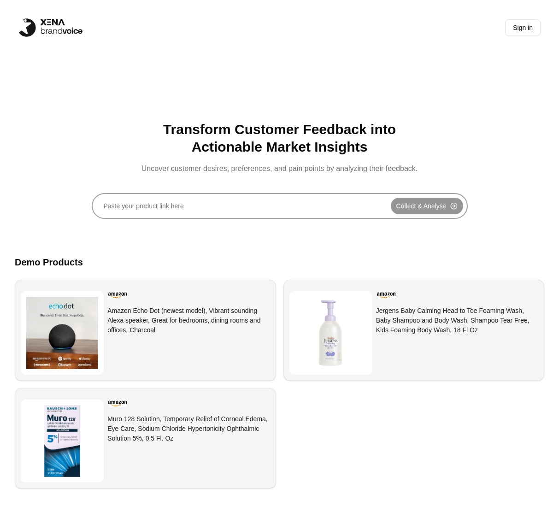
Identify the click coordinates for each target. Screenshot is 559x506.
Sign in (523, 27)
